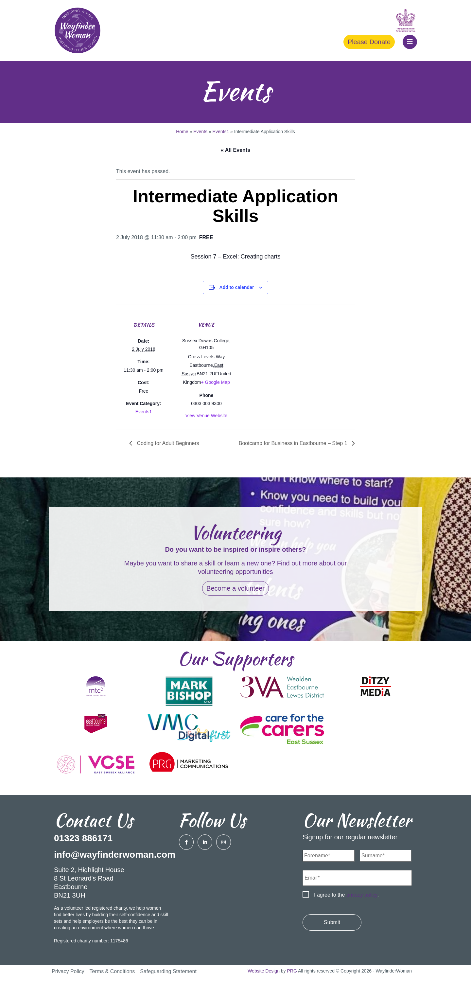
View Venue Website (206, 415)
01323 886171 (83, 838)
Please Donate (369, 41)
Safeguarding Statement (168, 971)
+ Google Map (215, 382)
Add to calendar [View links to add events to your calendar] (236, 287)
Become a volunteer (235, 588)
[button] (410, 42)
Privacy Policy (68, 971)
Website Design (264, 970)
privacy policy (361, 895)
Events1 (221, 131)
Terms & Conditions (112, 971)
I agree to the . (346, 895)
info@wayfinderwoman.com (114, 854)
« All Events (235, 150)
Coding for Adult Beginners (167, 443)
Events (200, 131)
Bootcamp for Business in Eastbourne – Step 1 (294, 443)
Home (182, 131)
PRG (292, 970)
